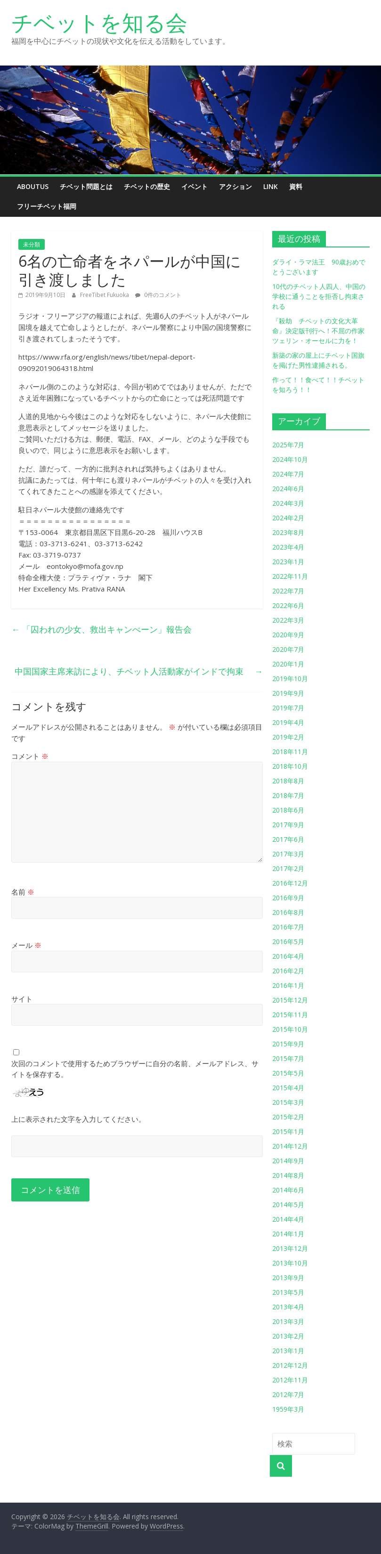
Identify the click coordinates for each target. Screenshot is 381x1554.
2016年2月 (288, 970)
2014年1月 (288, 1233)
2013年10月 (290, 1262)
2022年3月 (288, 620)
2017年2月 (288, 868)
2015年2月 (288, 1116)
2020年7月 (288, 649)
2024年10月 (290, 459)
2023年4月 (288, 547)
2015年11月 (290, 1014)
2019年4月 (288, 722)
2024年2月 (288, 517)
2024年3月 (288, 503)
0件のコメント (158, 295)
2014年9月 (288, 1160)
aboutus (33, 186)
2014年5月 (288, 1204)
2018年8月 (288, 780)
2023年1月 (288, 561)
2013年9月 (288, 1277)
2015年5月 (288, 1073)
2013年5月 (288, 1292)
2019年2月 (288, 736)
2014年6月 (288, 1189)
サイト (21, 998)
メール (26, 945)
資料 (295, 186)
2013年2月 (288, 1336)
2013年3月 (288, 1321)
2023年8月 (288, 532)
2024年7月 (288, 473)
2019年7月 (288, 707)
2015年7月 (288, 1058)
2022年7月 (288, 590)
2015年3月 (288, 1102)
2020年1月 (288, 663)
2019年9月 (288, 693)
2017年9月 (288, 824)
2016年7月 (288, 926)
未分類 (31, 244)
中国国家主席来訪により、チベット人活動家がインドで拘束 (139, 671)
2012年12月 (290, 1365)
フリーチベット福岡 (46, 206)
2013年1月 (288, 1350)
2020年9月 (288, 634)
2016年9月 (288, 897)
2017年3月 (288, 853)
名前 (22, 891)
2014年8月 (288, 1175)
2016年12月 (290, 883)
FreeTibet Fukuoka (105, 295)
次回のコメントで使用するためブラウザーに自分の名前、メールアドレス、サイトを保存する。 (135, 1069)
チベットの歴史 (147, 186)
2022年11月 (290, 576)
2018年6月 (288, 810)
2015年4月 (288, 1087)
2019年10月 (290, 678)
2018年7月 (288, 795)
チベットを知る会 (99, 22)
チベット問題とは (86, 186)
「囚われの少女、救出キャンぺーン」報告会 (101, 629)
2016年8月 (288, 912)
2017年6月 (288, 839)
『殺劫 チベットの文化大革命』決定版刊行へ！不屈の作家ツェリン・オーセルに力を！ (318, 330)
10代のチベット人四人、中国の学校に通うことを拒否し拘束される (318, 296)
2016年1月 (288, 985)
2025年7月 (288, 444)
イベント (194, 186)
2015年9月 (288, 1043)
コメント (30, 756)
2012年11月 (290, 1379)
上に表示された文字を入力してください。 (78, 1119)
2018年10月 (290, 766)
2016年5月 (288, 941)
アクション (235, 186)
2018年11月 (290, 751)
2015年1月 (288, 1131)
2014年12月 (290, 1146)
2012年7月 (288, 1394)
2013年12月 (290, 1248)
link (270, 186)
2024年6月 (288, 488)
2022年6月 (288, 605)
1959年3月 (288, 1409)
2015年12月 (290, 999)
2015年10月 (290, 1029)
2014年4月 (288, 1219)
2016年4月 (288, 956)
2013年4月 (288, 1306)
